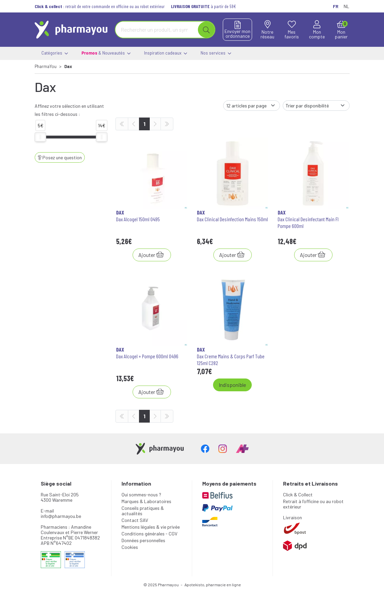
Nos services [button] (216, 53)
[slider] (40, 137)
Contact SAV (134, 520)
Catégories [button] (54, 53)
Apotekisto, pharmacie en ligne (212, 584)
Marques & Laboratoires (146, 501)
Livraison (292, 517)
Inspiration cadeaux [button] (165, 53)
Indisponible (232, 385)
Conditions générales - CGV (149, 533)
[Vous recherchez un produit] (157, 30)
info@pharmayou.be (61, 516)
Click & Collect (298, 494)
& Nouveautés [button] (106, 53)
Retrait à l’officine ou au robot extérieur (313, 503)
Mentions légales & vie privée (150, 527)
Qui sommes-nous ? (141, 494)
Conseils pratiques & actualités (142, 510)
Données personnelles (143, 540)
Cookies (129, 547)
